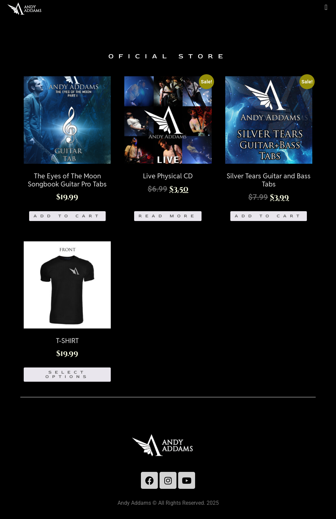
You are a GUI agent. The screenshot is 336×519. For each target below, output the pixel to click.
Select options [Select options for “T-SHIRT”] (67, 374)
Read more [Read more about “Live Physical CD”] (168, 216)
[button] (326, 7)
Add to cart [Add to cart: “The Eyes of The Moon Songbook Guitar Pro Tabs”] (67, 216)
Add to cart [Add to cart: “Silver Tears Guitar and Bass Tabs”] (268, 216)
